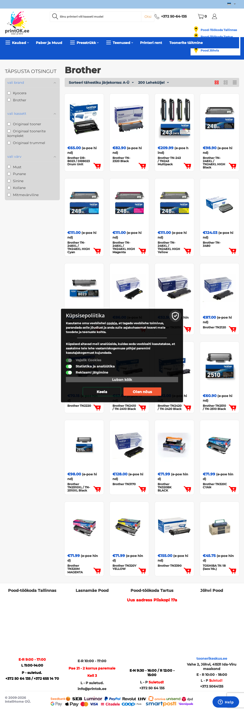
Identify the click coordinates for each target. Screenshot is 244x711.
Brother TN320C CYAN (215, 485)
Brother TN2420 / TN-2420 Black (170, 407)
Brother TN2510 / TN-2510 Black (214, 407)
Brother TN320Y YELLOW (124, 567)
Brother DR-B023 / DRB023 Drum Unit (78, 161)
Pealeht (12, 56)
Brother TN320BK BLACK (165, 487)
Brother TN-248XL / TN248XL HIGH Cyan (78, 247)
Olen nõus (142, 391)
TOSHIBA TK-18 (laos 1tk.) (214, 567)
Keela (102, 391)
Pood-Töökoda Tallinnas (219, 30)
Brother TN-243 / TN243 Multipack (169, 161)
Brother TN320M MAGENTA (75, 569)
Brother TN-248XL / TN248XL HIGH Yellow (169, 247)
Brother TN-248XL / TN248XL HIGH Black (214, 162)
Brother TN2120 (214, 327)
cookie (112, 323)
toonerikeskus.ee (211, 658)
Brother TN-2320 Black (121, 159)
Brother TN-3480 (212, 244)
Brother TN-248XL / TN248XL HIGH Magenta (123, 247)
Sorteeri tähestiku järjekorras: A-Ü (101, 82)
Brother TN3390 (170, 565)
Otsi (148, 16)
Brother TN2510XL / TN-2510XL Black (78, 487)
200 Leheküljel (153, 82)
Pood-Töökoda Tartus (217, 37)
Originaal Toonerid (41, 56)
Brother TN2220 (79, 405)
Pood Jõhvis (210, 50)
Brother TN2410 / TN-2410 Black (124, 407)
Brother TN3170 (124, 484)
